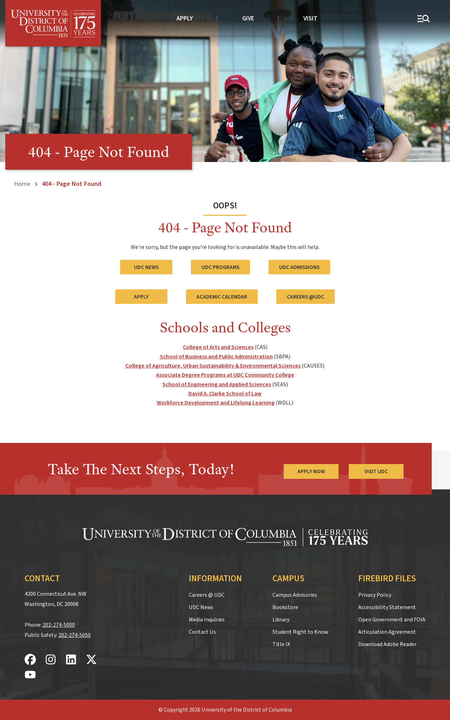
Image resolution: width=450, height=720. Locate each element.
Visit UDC (376, 471)
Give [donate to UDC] (248, 18)
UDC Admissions (299, 267)
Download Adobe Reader (387, 644)
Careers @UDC (305, 296)
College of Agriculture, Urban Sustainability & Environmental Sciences (213, 365)
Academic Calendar (222, 296)
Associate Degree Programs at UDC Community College (225, 375)
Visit (310, 18)
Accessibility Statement (387, 607)
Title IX (281, 644)
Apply (184, 18)
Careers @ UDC (207, 595)
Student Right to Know (300, 632)
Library (280, 620)
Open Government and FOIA (391, 620)
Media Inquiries (207, 620)
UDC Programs (220, 267)
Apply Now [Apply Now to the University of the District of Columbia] (310, 471)
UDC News (146, 267)
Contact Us (202, 632)
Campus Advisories (294, 595)
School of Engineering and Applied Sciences (216, 384)
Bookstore (285, 607)
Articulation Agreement (387, 632)
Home (22, 183)
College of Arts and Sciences (218, 347)
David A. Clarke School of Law (225, 393)
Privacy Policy (374, 595)
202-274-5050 (74, 635)
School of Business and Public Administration (216, 356)
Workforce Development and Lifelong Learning (216, 403)
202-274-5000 (59, 624)
